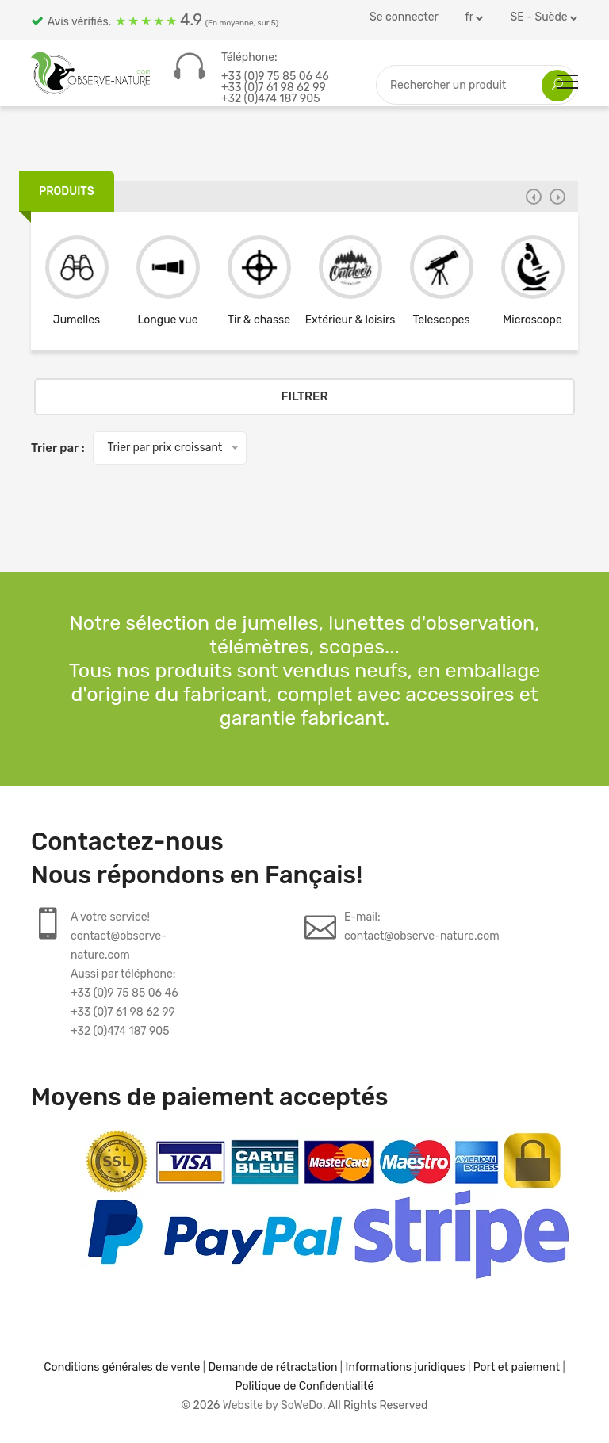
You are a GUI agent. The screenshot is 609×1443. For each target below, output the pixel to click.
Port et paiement (516, 1367)
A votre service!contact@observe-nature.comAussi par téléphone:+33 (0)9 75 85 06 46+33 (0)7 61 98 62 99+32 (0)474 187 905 (124, 974)
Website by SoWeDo (273, 1405)
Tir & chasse (259, 320)
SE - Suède (544, 17)
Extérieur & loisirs (350, 320)
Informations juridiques (405, 1367)
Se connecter (404, 17)
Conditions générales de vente (122, 1367)
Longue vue (168, 320)
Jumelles (76, 320)
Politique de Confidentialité (305, 1386)
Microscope (532, 320)
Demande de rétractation (272, 1367)
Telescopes (440, 320)
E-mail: (422, 928)
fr (474, 17)
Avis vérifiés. (154, 19)
